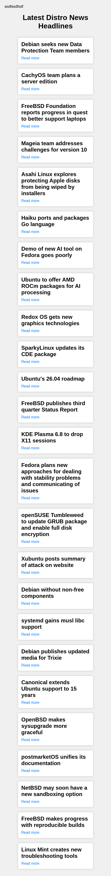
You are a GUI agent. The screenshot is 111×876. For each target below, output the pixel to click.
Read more (30, 58)
